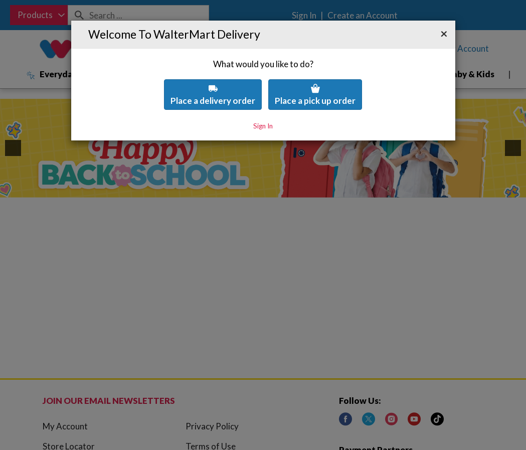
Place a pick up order (315, 67)
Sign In (263, 98)
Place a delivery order (212, 67)
